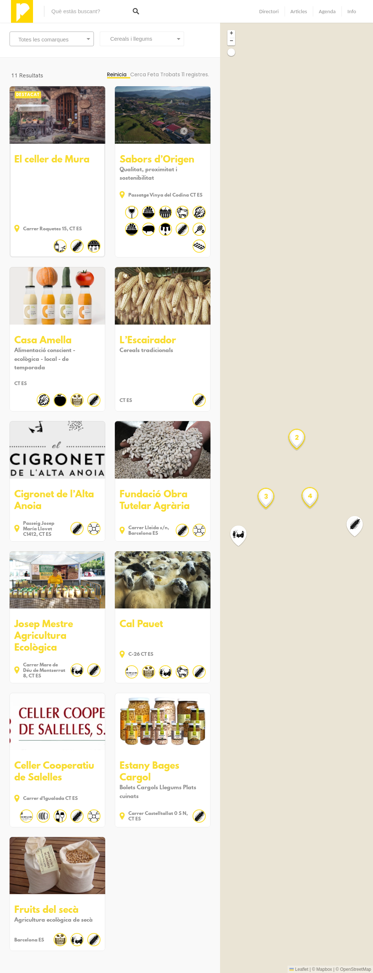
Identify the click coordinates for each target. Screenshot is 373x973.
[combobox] (142, 39)
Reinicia (117, 74)
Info (351, 11)
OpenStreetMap (355, 969)
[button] (242, 536)
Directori (269, 11)
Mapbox (324, 969)
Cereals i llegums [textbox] (129, 39)
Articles (298, 11)
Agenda (327, 11)
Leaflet (298, 969)
